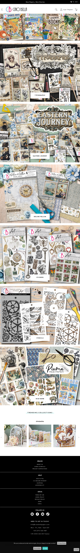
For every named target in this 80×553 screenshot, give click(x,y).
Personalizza (37, 548)
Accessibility (39, 485)
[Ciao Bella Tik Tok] (47, 514)
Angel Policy (39, 497)
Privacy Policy (62, 543)
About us (40, 464)
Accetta (45, 548)
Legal (40, 503)
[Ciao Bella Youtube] (42, 514)
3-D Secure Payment (40, 480)
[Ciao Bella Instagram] (32, 514)
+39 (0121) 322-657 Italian (40, 534)
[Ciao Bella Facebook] (37, 514)
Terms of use (39, 495)
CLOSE (76, 549)
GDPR (40, 501)
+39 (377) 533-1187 (40, 531)
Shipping (40, 483)
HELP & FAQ (40, 478)
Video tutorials (39, 466)
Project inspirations (39, 468)
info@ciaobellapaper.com (40, 524)
